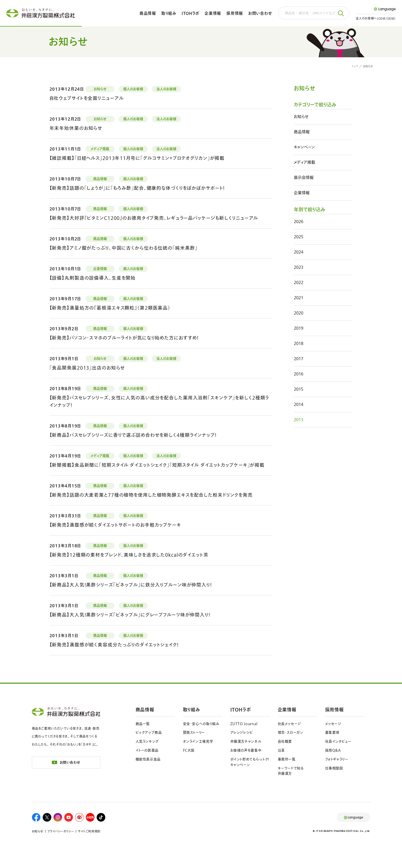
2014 (298, 404)
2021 (298, 298)
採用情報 (234, 13)
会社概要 (285, 741)
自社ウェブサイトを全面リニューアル (86, 98)
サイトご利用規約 (89, 831)
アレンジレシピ (241, 732)
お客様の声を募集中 (246, 750)
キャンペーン (304, 147)
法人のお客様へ (376, 18)
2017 (298, 359)
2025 (298, 237)
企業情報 (213, 13)
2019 (298, 328)
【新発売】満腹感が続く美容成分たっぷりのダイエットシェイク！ (114, 644)
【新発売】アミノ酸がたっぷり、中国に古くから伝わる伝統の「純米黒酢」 (123, 248)
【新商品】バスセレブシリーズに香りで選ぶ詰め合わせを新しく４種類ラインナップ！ (133, 435)
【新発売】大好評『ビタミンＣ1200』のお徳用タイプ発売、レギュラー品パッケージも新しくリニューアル (153, 218)
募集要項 (332, 732)
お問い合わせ (260, 13)
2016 (298, 374)
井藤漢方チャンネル (246, 741)
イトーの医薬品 (147, 750)
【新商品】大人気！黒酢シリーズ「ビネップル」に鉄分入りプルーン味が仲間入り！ (130, 585)
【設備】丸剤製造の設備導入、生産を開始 (92, 278)
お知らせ (301, 117)
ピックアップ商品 (149, 732)
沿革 (281, 750)
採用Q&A (333, 750)
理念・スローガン (290, 732)
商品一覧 (143, 723)
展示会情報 (304, 177)
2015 (298, 389)
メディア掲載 (304, 162)
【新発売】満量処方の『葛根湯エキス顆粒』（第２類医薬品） (110, 308)
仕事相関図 (334, 768)
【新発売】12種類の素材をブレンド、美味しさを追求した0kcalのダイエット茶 (129, 555)
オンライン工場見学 (198, 741)
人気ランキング (147, 741)
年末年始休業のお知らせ (76, 128)
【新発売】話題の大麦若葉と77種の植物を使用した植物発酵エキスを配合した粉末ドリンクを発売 (151, 495)
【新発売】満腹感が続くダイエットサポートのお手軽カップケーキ (115, 525)
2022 (298, 282)
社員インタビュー (338, 741)
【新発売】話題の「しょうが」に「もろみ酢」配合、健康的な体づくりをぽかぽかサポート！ (137, 188)
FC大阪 (189, 750)
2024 (298, 252)
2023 (298, 267)
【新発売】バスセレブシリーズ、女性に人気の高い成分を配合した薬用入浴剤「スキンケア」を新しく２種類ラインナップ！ (159, 401)
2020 (298, 313)
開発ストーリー (194, 732)
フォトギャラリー (336, 759)
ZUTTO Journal (244, 723)
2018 (298, 343)
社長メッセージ (289, 723)
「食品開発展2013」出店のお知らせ (87, 367)
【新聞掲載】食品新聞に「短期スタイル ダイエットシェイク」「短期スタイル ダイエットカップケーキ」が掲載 (157, 465)
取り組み (168, 13)
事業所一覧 (287, 759)
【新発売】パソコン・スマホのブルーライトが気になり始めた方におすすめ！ (124, 338)
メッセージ (333, 723)
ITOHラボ (190, 13)
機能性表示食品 (148, 759)
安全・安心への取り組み (201, 723)
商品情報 (148, 13)
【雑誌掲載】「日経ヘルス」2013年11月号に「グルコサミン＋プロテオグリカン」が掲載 (137, 158)
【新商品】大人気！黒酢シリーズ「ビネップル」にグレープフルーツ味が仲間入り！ (129, 614)
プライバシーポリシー (60, 831)
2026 (298, 221)
